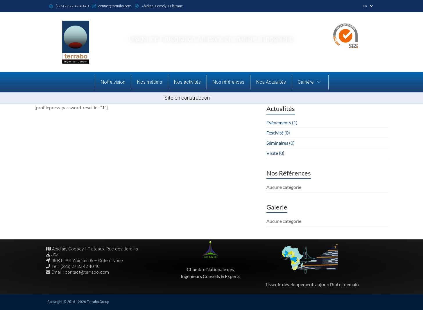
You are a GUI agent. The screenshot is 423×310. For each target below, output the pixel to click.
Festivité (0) (278, 132)
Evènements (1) (281, 122)
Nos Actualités (271, 82)
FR (368, 6)
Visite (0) (275, 153)
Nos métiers (149, 82)
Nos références (228, 82)
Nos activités (187, 82)
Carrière (310, 82)
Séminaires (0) (280, 143)
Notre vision (113, 82)
